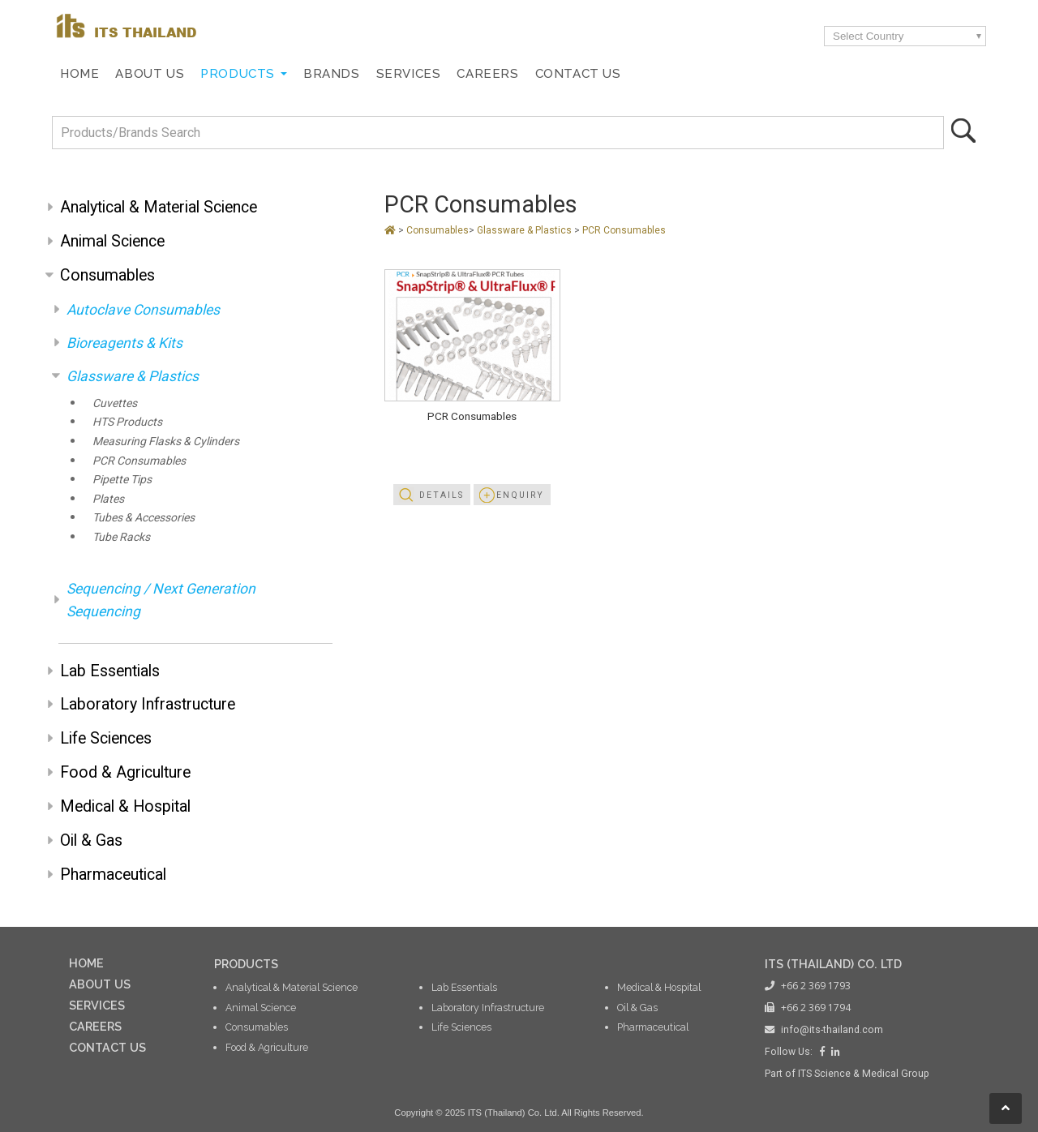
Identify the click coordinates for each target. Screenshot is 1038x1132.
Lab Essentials (110, 671)
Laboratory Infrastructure (147, 704)
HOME (86, 963)
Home (79, 73)
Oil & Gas (91, 840)
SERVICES (97, 1005)
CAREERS (95, 1026)
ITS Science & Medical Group (863, 1073)
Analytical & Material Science (158, 207)
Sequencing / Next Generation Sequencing (160, 600)
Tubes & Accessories (143, 517)
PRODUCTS (246, 964)
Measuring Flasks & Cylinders (165, 441)
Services (408, 73)
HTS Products (127, 421)
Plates (108, 498)
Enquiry (520, 495)
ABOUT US (100, 984)
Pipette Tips (122, 479)
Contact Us (578, 73)
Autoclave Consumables (143, 310)
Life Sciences (106, 738)
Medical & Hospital (125, 806)
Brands (331, 73)
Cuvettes (114, 403)
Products (237, 73)
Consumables (107, 275)
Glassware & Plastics (132, 376)
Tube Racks (121, 536)
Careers (487, 73)
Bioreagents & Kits (124, 343)
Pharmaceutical (113, 874)
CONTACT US (107, 1047)
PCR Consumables (139, 460)
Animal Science (112, 241)
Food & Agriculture (125, 772)
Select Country (868, 36)
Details (441, 495)
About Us (149, 73)
